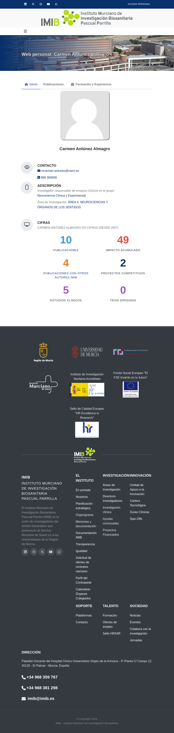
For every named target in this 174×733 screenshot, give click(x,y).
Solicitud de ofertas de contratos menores (83, 564)
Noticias (135, 615)
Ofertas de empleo (110, 624)
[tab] (31, 84)
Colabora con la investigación (140, 631)
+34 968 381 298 (40, 687)
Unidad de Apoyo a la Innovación (137, 489)
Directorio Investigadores (112, 498)
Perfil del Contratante (84, 580)
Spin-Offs (136, 518)
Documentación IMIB (86, 535)
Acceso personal (139, 4)
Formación (110, 615)
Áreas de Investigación (111, 487)
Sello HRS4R (111, 633)
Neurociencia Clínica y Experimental (61, 195)
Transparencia (85, 544)
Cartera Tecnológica (138, 503)
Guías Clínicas (139, 512)
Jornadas (136, 640)
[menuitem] (31, 84)
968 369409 (47, 177)
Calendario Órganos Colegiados (83, 594)
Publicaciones (66, 250)
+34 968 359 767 (40, 677)
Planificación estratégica (84, 506)
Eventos (135, 622)
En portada (83, 490)
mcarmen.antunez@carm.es (58, 170)
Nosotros (82, 496)
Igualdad (81, 551)
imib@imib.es (38, 698)
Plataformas (84, 615)
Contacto (82, 622)
